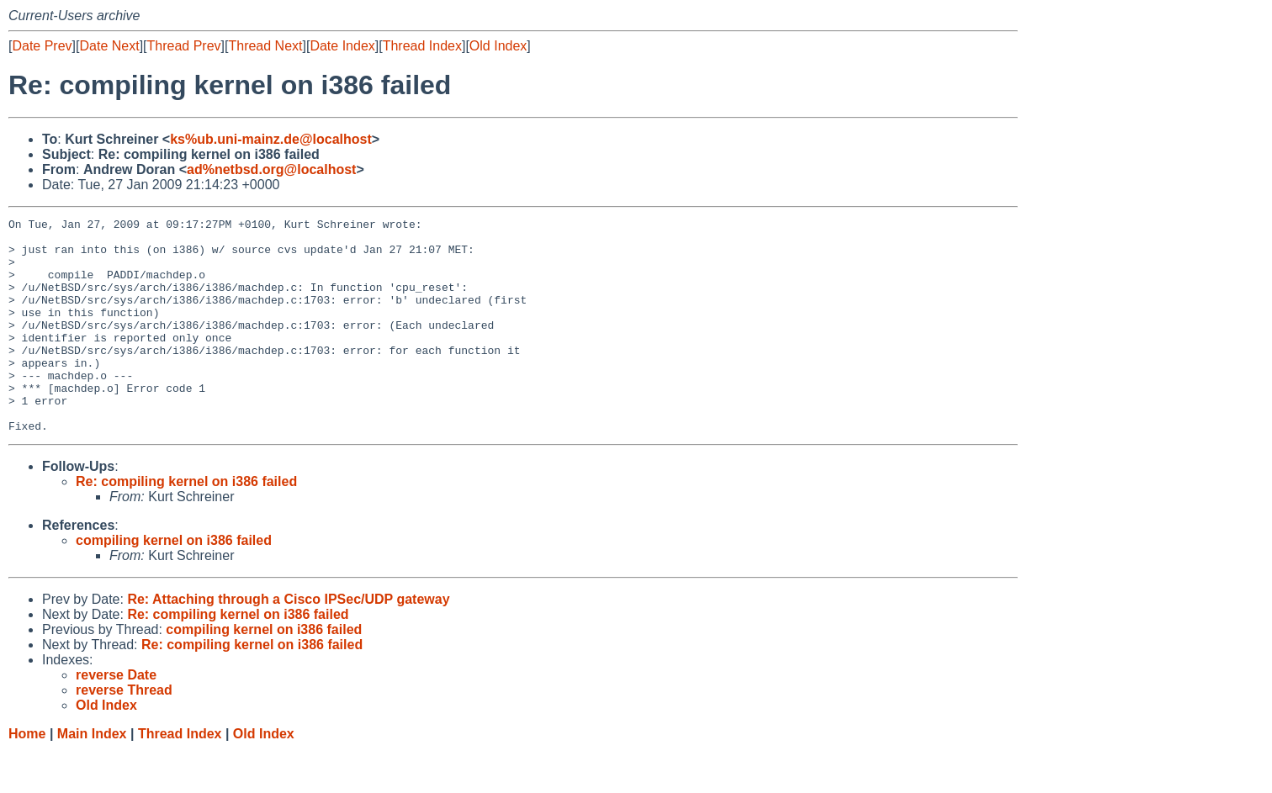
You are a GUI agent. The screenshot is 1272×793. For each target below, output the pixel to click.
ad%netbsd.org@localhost (271, 169)
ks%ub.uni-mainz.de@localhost (271, 139)
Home (26, 776)
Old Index (498, 46)
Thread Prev (184, 46)
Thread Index (422, 46)
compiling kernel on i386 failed (174, 583)
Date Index (342, 46)
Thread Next (265, 46)
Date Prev (42, 46)
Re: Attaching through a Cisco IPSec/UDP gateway (288, 642)
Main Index (92, 776)
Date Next (109, 46)
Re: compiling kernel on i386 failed (186, 524)
